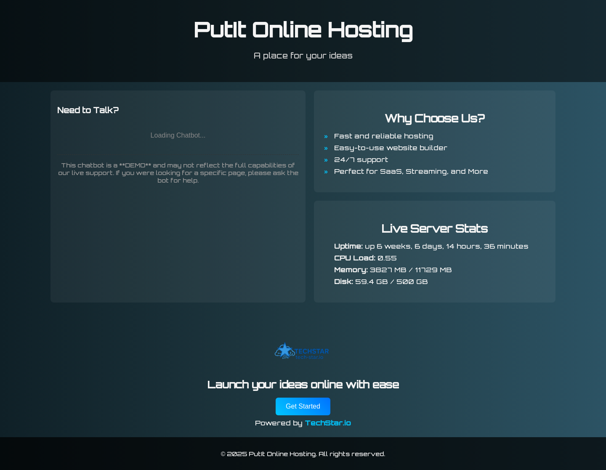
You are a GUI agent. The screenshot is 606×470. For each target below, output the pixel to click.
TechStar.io (328, 423)
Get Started (303, 406)
